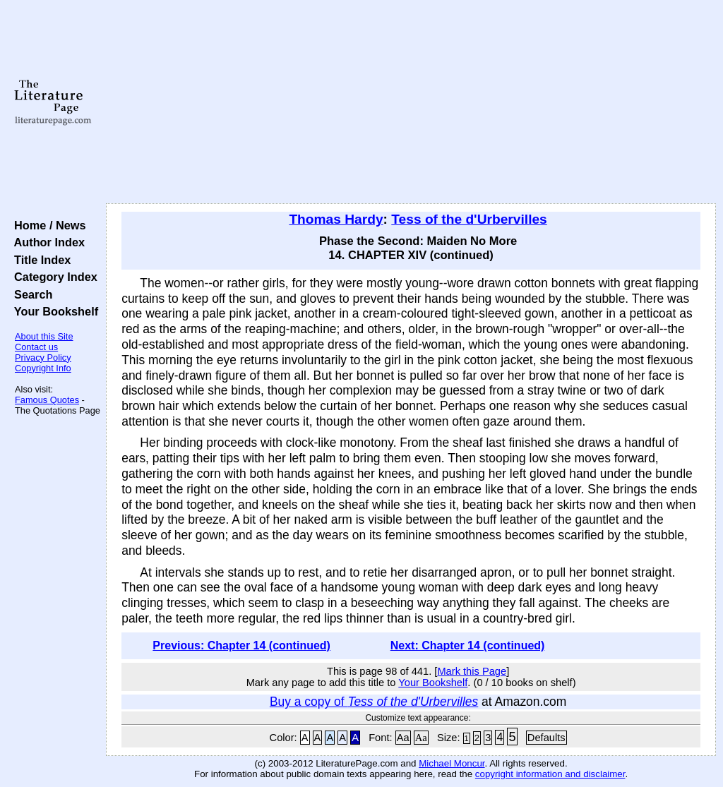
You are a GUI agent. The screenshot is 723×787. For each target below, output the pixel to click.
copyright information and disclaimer (550, 774)
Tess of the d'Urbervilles (469, 219)
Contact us (36, 347)
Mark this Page (471, 671)
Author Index (46, 242)
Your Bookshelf (53, 311)
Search (30, 294)
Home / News (47, 225)
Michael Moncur (451, 763)
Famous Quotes (47, 400)
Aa (403, 737)
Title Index (39, 259)
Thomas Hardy (336, 219)
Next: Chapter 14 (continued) (467, 645)
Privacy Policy (43, 357)
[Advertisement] (411, 102)
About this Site (44, 336)
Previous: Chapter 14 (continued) (241, 645)
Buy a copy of (374, 702)
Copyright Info (43, 368)
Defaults (546, 737)
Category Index (52, 276)
